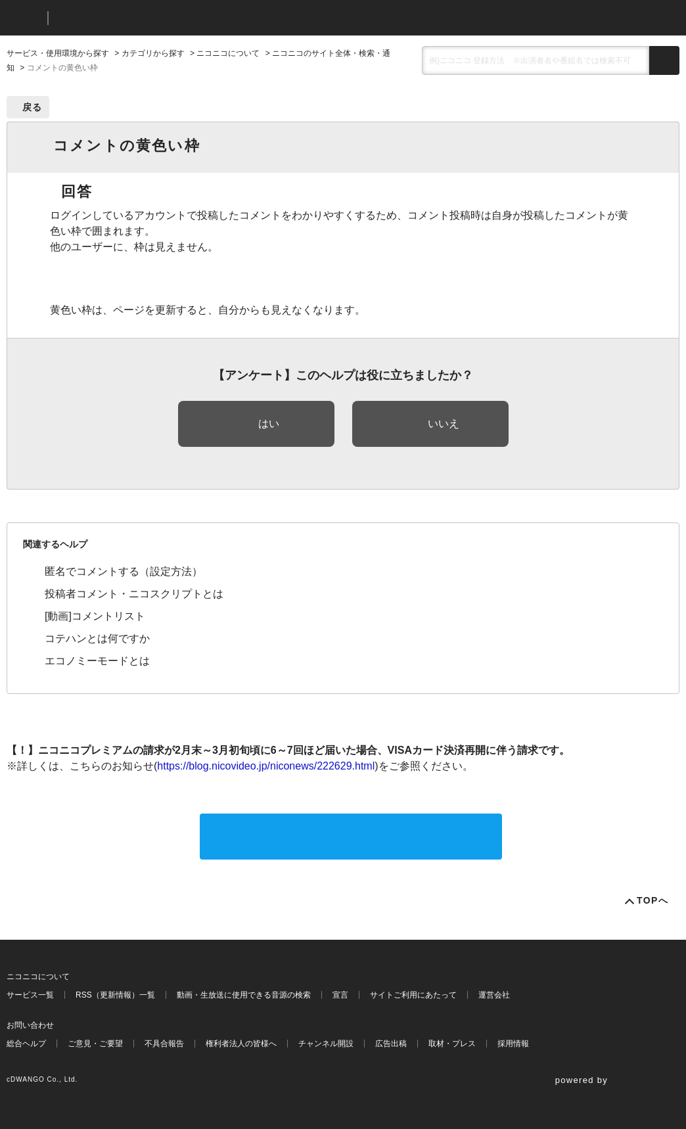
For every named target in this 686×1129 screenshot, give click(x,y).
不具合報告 (164, 1043)
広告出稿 (391, 1043)
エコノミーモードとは (97, 660)
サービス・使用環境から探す (58, 53)
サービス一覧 (30, 995)
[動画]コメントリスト (95, 616)
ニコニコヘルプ (127, 18)
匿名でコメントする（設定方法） (123, 571)
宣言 (340, 995)
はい (268, 423)
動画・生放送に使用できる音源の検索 (244, 995)
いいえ (443, 423)
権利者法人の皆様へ (241, 1043)
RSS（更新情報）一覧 (115, 995)
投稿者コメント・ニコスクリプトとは (134, 593)
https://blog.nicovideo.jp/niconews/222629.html (266, 766)
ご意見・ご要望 (95, 1043)
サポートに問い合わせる (351, 836)
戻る (32, 107)
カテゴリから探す (153, 53)
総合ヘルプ (26, 1043)
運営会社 (494, 995)
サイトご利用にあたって (413, 995)
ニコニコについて (228, 53)
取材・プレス (452, 1043)
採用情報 (513, 1043)
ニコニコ (24, 18)
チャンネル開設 (326, 1043)
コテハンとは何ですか (97, 638)
